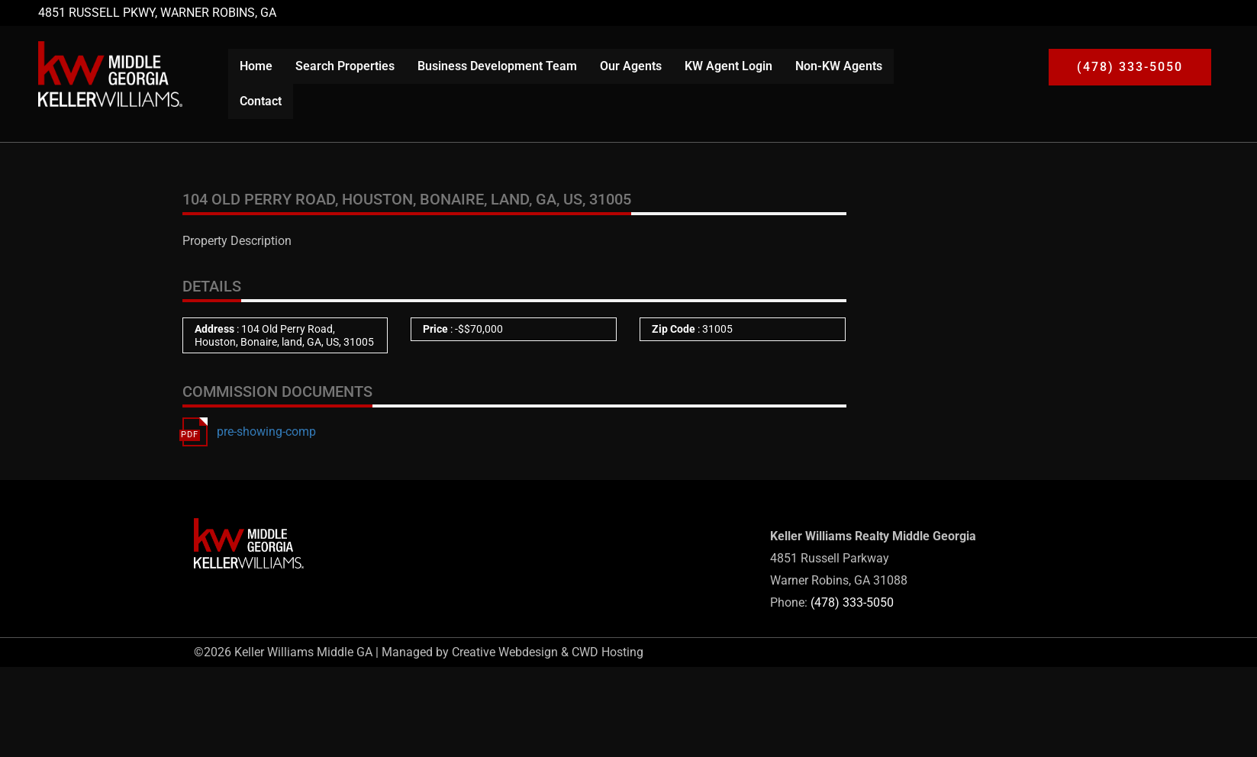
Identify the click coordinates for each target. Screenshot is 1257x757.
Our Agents (631, 66)
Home (256, 66)
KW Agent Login (728, 66)
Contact (261, 101)
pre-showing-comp (266, 431)
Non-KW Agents (838, 66)
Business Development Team (497, 66)
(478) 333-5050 (852, 602)
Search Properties (345, 66)
